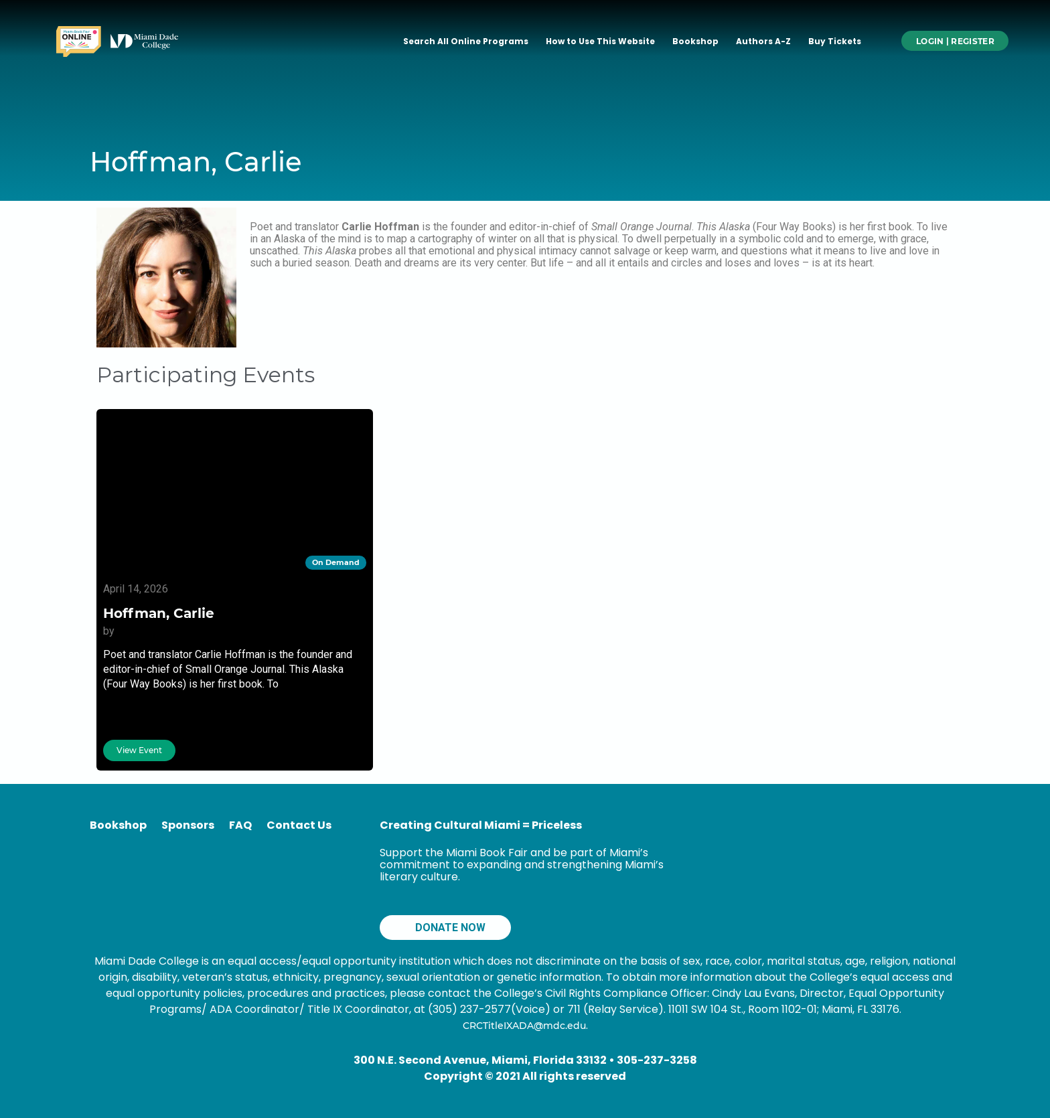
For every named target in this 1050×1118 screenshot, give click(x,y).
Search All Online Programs (465, 41)
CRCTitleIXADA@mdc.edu (524, 1026)
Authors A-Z (763, 41)
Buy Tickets (834, 41)
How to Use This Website (600, 41)
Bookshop (695, 41)
